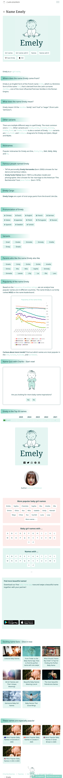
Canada (13, 355)
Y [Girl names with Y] (28, 542)
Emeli (8, 242)
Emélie (5, 130)
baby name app (25, 584)
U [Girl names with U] (41, 538)
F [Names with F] (28, 556)
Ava (23, 510)
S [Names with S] (33, 561)
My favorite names (53, 776)
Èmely (11, 130)
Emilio (12, 133)
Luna (42, 515)
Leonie (20, 273)
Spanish (7, 225)
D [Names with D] (20, 556)
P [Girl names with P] (20, 538)
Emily (10, 128)
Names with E (44, 53)
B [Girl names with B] (11, 533)
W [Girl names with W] (50, 538)
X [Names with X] (54, 561)
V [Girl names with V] (45, 538)
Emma (8, 269)
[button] (17, 444)
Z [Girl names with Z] (33, 542)
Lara (54, 273)
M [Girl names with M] (7, 538)
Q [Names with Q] (24, 561)
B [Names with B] (11, 556)
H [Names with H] (37, 556)
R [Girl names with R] (28, 538)
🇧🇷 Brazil (6, 420)
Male (50, 130)
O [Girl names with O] (16, 538)
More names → (31, 519)
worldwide (33, 355)
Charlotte (25, 506)
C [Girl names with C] (16, 533)
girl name (16, 71)
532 (21, 58)
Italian (7, 220)
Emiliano (22, 133)
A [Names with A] (7, 556)
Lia (38, 273)
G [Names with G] (33, 556)
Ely (7, 154)
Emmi (36, 151)
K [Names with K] (50, 556)
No (34, 400)
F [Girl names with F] (28, 533)
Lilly (29, 273)
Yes (28, 400)
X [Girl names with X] (54, 538)
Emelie (31, 128)
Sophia (16, 506)
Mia (17, 269)
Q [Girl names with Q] (24, 538)
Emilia (25, 130)
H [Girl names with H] (37, 533)
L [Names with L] (54, 556)
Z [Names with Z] (33, 565)
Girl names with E (22, 53)
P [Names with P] (20, 561)
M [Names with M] (7, 561)
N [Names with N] (11, 561)
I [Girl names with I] (41, 533)
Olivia (17, 510)
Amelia (47, 506)
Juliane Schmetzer (35, 488)
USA (7, 355)
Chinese (7, 215)
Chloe (21, 515)
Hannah (52, 510)
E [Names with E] (24, 556)
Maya (14, 515)
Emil (19, 86)
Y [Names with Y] (28, 565)
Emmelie (43, 128)
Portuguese (41, 220)
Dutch (18, 215)
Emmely (51, 128)
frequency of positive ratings (25, 287)
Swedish (19, 225)
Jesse (22, 180)
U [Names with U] (41, 561)
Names (33, 53)
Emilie (41, 84)
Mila (26, 269)
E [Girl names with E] (24, 533)
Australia (20, 355)
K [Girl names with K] (50, 533)
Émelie (19, 130)
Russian (53, 220)
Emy (41, 151)
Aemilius (6, 89)
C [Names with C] (16, 556)
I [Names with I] (41, 556)
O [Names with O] (16, 561)
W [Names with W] (50, 561)
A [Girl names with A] (7, 533)
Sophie (35, 269)
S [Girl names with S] (33, 538)
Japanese (18, 220)
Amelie (48, 264)
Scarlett (34, 515)
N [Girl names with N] (11, 538)
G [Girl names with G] (33, 533)
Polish (29, 220)
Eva (27, 515)
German (50, 215)
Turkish (30, 225)
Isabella (36, 510)
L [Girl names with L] (54, 533)
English (28, 215)
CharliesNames (9, 774)
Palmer (28, 180)
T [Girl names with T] (37, 538)
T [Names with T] (37, 561)
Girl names (9, 53)
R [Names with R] (28, 561)
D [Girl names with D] (20, 533)
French (39, 215)
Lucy (48, 515)
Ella (46, 273)
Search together (38, 776)
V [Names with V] (45, 561)
